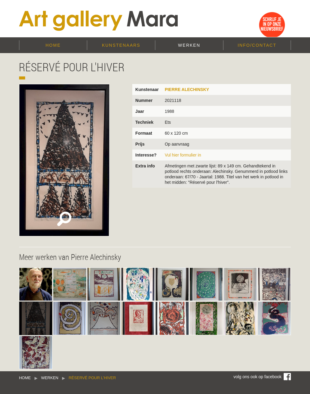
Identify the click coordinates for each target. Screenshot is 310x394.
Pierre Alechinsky (187, 89)
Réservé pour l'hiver (92, 377)
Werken (189, 45)
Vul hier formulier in (183, 155)
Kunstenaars (121, 45)
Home (53, 45)
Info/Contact (257, 45)
